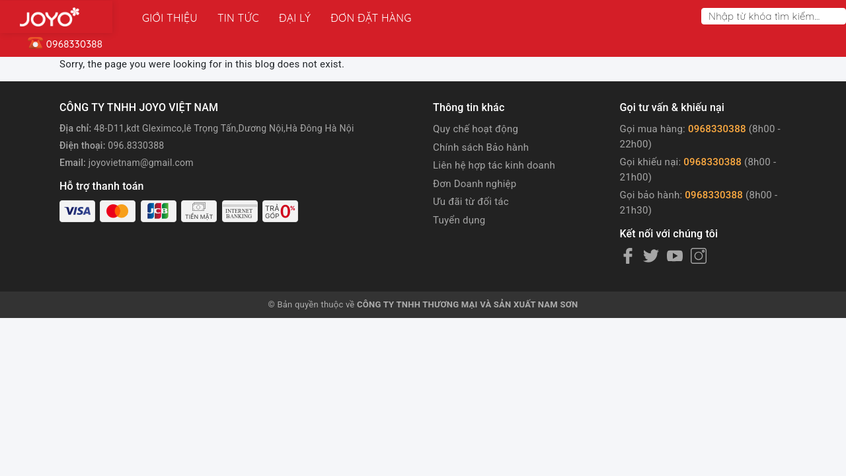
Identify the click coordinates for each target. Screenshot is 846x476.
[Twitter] (651, 256)
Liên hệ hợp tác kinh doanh (494, 165)
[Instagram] (699, 256)
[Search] (838, 16)
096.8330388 (136, 145)
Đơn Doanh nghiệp (474, 184)
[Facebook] (628, 256)
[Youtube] (675, 256)
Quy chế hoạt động (475, 129)
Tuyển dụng (459, 220)
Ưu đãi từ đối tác (471, 202)
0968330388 (717, 129)
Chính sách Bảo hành (481, 147)
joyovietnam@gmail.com (141, 162)
